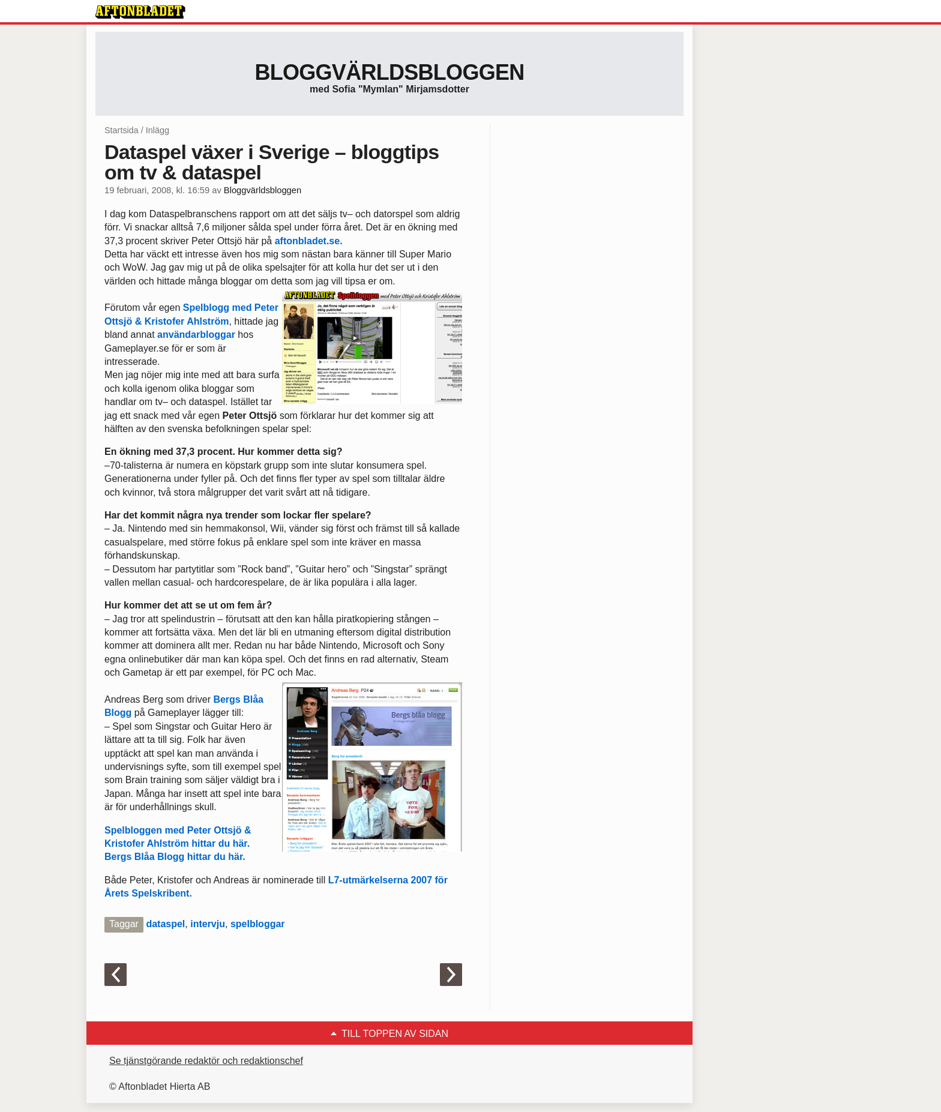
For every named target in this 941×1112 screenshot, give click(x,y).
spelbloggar (257, 924)
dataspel (165, 924)
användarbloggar (197, 334)
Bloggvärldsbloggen (389, 72)
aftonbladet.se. (309, 241)
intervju (207, 924)
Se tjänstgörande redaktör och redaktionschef (206, 1061)
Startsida (121, 130)
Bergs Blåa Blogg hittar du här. (174, 857)
